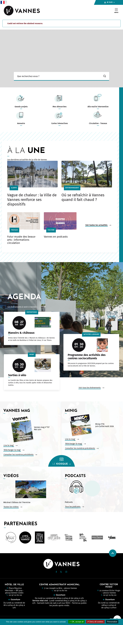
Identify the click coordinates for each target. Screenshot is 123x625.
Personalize (112, 622)
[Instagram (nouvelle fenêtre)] (66, 572)
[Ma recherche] (57, 76)
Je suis (109, 2)
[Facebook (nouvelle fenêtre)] (56, 572)
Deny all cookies (95, 622)
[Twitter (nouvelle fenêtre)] (61, 572)
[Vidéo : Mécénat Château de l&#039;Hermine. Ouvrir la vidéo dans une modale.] (30, 490)
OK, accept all (76, 622)
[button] (56, 572)
